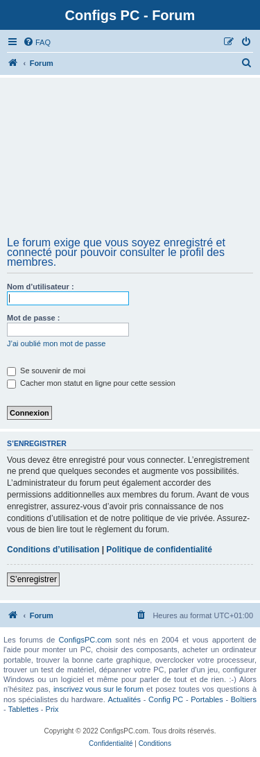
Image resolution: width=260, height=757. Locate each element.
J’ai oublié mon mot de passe (56, 343)
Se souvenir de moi (46, 370)
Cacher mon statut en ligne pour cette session (91, 383)
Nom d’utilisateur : (40, 286)
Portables (207, 699)
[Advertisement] (130, 161)
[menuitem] (37, 42)
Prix (52, 709)
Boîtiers (244, 699)
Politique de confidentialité (159, 549)
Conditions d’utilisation (53, 549)
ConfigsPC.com (85, 640)
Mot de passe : (33, 318)
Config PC (165, 699)
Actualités (124, 699)
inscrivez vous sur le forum (98, 689)
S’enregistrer (33, 579)
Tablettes (23, 709)
